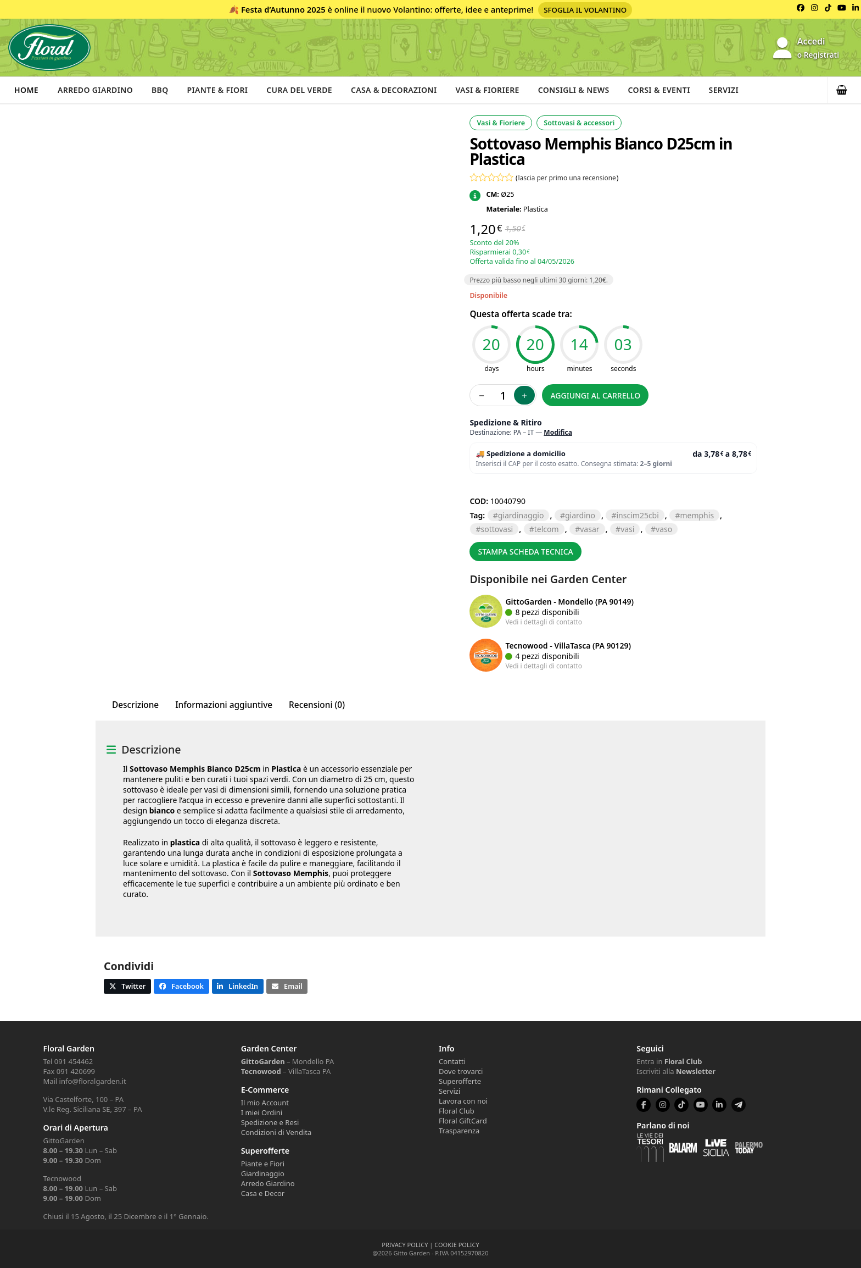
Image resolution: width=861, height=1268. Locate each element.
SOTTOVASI (496, 529)
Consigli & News (583, 90)
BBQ (162, 90)
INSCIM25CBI (637, 515)
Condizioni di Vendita (276, 1132)
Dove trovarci (461, 1071)
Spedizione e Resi (270, 1122)
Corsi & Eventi (670, 90)
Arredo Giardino (96, 90)
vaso (664, 529)
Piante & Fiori (221, 90)
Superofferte (460, 1081)
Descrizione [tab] (135, 705)
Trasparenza (459, 1131)
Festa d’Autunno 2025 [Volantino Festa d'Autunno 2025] (283, 9)
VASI (627, 529)
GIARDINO (580, 515)
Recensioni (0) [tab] (317, 705)
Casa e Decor (262, 1193)
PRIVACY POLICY (405, 1245)
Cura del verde (304, 90)
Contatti (452, 1061)
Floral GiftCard (463, 1121)
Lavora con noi (463, 1101)
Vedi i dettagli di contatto (543, 621)
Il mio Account (265, 1103)
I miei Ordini (261, 1112)
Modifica (558, 432)
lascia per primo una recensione (567, 177)
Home (26, 90)
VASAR (589, 529)
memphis (697, 515)
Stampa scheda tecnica (525, 551)
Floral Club (456, 1111)
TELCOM (546, 529)
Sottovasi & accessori (579, 123)
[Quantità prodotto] (503, 395)
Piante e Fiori (262, 1164)
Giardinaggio (262, 1173)
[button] (844, 90)
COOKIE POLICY (456, 1245)
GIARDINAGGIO (521, 515)
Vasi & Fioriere (495, 90)
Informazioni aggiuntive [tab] (223, 705)
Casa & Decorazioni (400, 90)
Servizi (736, 90)
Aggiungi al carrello (595, 395)
